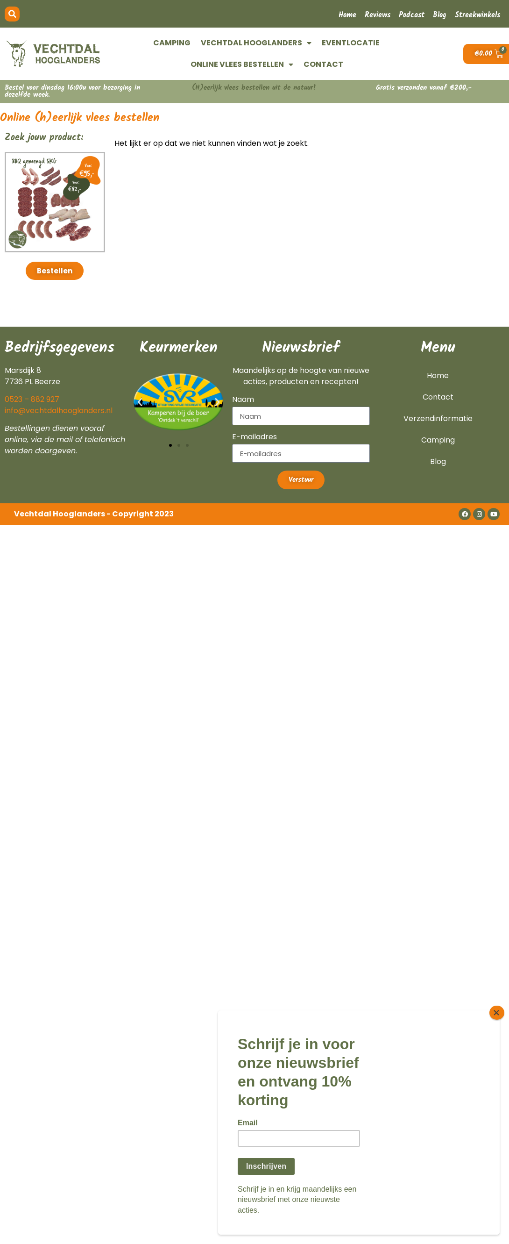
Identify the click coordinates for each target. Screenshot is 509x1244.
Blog (439, 15)
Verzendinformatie (438, 418)
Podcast (411, 15)
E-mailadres (254, 437)
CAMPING (172, 42)
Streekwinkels (477, 15)
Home (347, 15)
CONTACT (323, 64)
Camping (438, 440)
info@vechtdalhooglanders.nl (59, 410)
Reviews (377, 15)
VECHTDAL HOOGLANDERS (256, 43)
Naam (243, 400)
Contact (438, 397)
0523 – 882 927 (32, 399)
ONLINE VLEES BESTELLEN (242, 64)
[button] (12, 14)
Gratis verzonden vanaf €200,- (424, 87)
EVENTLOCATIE (351, 42)
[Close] (496, 1022)
